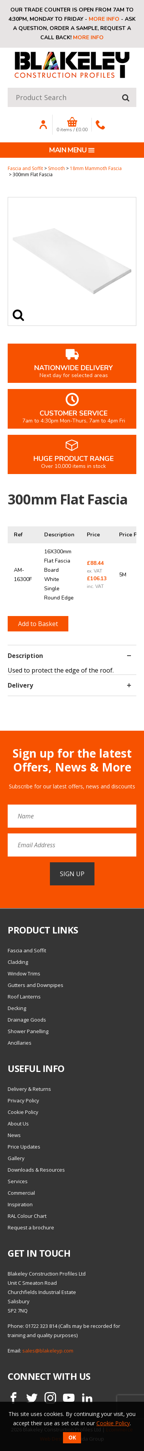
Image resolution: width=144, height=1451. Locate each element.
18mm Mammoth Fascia (96, 168)
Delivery (69, 685)
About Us (18, 1123)
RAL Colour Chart (27, 1215)
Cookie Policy (23, 1112)
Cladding (18, 961)
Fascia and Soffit (25, 168)
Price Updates (24, 1146)
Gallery (16, 1158)
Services (18, 1181)
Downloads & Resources (36, 1169)
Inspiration (20, 1204)
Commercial (21, 1192)
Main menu (72, 150)
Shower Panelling (28, 1031)
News (14, 1135)
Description (69, 655)
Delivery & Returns (29, 1088)
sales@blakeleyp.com (47, 1350)
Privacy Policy (23, 1100)
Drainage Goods (27, 1019)
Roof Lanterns (24, 996)
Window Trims (24, 973)
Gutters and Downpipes (35, 985)
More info (104, 19)
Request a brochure (31, 1227)
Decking (17, 1008)
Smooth (56, 168)
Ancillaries (19, 1042)
